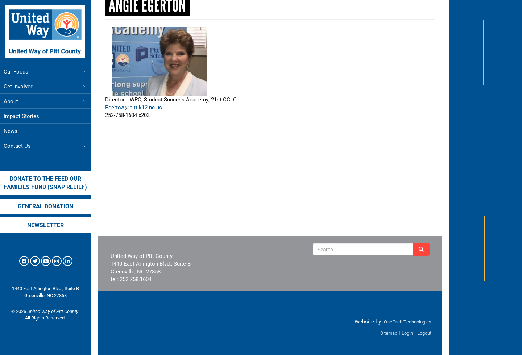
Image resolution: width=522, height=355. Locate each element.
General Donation (45, 206)
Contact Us (45, 145)
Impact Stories (21, 116)
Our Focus (45, 71)
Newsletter (45, 225)
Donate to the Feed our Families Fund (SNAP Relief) (45, 183)
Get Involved (45, 86)
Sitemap (388, 333)
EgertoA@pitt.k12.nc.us (133, 107)
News (10, 130)
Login (407, 333)
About (45, 101)
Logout (424, 333)
